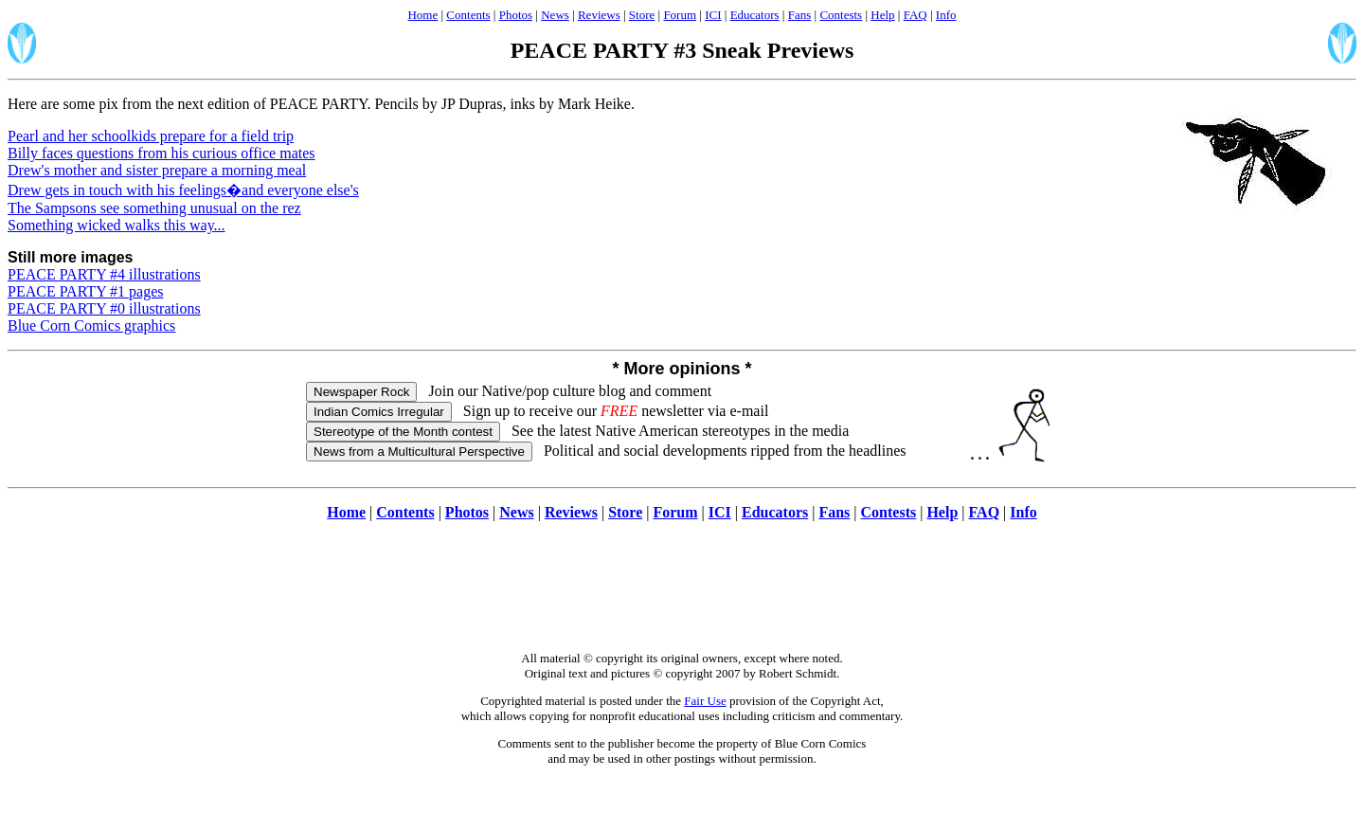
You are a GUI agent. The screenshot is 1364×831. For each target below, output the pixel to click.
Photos (515, 15)
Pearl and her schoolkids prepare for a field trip (151, 136)
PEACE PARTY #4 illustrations (104, 274)
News (555, 15)
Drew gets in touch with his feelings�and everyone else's (183, 190)
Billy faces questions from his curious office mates (161, 153)
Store (642, 15)
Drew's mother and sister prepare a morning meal (157, 170)
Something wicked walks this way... (116, 225)
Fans (800, 15)
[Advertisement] (682, 596)
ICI (713, 15)
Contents (468, 15)
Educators (755, 15)
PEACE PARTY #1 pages (86, 291)
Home (422, 15)
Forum (679, 15)
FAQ (915, 15)
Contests (840, 15)
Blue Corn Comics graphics (91, 325)
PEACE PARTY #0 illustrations (104, 308)
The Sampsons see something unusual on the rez (154, 208)
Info (946, 15)
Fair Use (705, 701)
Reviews (599, 15)
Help (882, 15)
